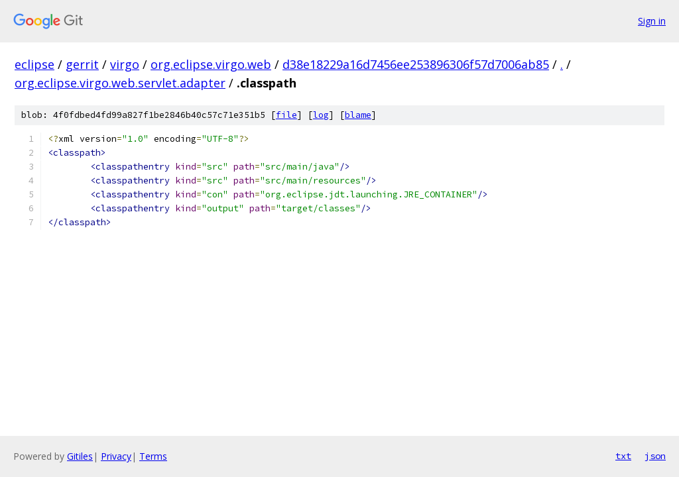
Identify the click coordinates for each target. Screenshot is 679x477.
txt (623, 456)
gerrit (82, 64)
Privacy (116, 456)
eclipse (34, 64)
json (655, 456)
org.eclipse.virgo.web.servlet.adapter (120, 83)
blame (358, 115)
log (321, 115)
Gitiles (80, 456)
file (286, 115)
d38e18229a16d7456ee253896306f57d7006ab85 (415, 64)
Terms (153, 456)
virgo (124, 64)
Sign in (652, 21)
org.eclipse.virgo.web (211, 64)
